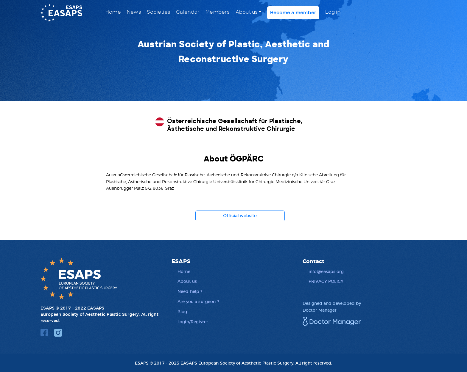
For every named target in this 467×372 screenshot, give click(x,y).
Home (113, 12)
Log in (332, 12)
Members (218, 12)
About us (247, 12)
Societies (158, 12)
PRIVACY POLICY (326, 281)
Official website (240, 216)
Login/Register (193, 321)
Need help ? (190, 291)
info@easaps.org (326, 271)
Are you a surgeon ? (198, 301)
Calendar (188, 12)
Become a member (293, 12)
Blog (182, 311)
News (134, 12)
